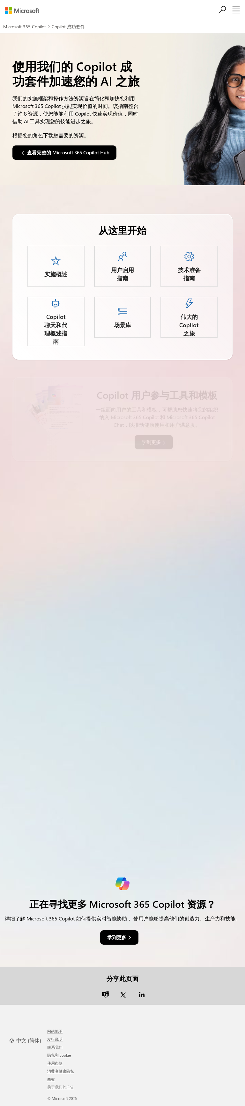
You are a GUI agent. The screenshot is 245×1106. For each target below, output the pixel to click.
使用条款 (55, 1063)
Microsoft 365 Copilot (24, 27)
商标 (51, 1078)
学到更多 (116, 937)
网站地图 (55, 1031)
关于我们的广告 (60, 1086)
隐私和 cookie (59, 1055)
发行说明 (55, 1039)
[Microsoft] (24, 11)
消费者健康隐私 (60, 1071)
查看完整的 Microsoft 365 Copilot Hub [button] (68, 152)
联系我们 (55, 1047)
